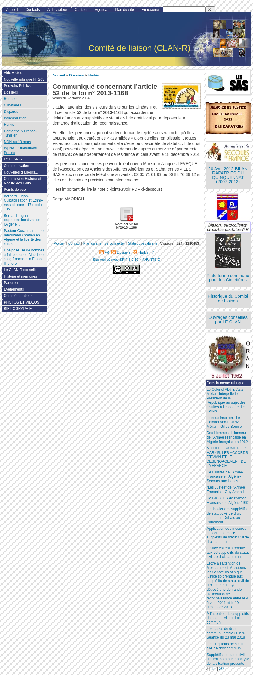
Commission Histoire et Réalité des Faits (22, 181)
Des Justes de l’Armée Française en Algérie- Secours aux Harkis (225, 476)
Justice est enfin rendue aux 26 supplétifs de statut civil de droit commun (228, 552)
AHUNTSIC (151, 259)
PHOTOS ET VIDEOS (21, 302)
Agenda (101, 10)
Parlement (12, 283)
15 (213, 668)
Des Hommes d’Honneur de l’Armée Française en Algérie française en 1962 (227, 437)
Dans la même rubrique (226, 383)
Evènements (14, 289)
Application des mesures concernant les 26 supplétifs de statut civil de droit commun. (228, 535)
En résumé (150, 10)
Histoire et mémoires (20, 276)
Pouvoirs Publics (17, 86)
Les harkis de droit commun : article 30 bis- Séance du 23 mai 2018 (226, 633)
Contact (81, 10)
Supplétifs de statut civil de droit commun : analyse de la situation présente (228, 659)
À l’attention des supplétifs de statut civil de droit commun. (228, 618)
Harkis (93, 75)
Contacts (33, 10)
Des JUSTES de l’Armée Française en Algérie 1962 (228, 500)
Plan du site (124, 10)
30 (221, 668)
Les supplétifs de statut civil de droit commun (225, 646)
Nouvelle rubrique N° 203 (24, 79)
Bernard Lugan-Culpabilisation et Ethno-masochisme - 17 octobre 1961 (24, 202)
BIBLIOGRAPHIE (18, 309)
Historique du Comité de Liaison (228, 298)
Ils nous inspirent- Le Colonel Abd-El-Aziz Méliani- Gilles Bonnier (225, 422)
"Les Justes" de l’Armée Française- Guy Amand (226, 489)
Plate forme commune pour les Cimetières (228, 277)
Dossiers (76, 75)
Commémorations (18, 296)
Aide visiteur (57, 10)
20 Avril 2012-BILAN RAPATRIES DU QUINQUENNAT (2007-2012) (227, 175)
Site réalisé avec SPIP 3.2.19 (115, 259)
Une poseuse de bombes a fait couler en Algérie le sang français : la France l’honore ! (24, 257)
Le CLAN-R (13, 159)
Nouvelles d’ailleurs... (21, 172)
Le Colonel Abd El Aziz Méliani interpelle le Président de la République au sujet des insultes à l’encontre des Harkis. (226, 400)
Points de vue (15, 189)
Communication (16, 166)
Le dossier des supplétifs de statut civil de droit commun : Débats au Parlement (227, 515)
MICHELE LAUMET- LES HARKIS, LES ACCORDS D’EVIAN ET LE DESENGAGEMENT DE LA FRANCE (227, 457)
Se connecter (114, 243)
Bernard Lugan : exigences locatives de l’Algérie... (22, 220)
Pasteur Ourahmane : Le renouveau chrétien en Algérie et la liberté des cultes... (23, 237)
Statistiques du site (142, 243)
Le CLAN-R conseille (20, 270)
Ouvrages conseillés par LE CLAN (228, 319)
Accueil (58, 75)
